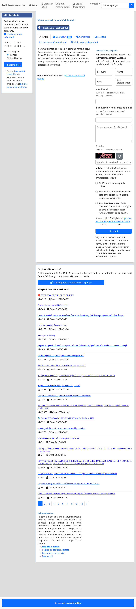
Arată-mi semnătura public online (112, 222)
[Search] (115, 5)
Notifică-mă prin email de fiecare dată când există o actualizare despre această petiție (115, 232)
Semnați (114, 268)
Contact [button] (94, 3)
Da (105, 261)
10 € (19, 122)
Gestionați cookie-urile (53, 590)
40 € (19, 125)
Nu (119, 261)
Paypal (13, 134)
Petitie (43, 74)
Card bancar (16, 138)
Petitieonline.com (13, 5)
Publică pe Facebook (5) (52, 65)
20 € (9, 125)
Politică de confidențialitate (52, 79)
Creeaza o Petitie (47, 5)
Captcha (99, 183)
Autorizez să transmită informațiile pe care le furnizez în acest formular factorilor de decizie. (115, 245)
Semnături (62, 74)
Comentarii (83, 74)
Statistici (100, 74)
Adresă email (101, 126)
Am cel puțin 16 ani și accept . (113, 257)
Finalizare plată (13, 144)
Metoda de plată (12, 131)
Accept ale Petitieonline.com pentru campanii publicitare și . (17, 158)
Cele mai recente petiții (63, 5)
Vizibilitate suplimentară (84, 79)
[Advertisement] (85, 33)
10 (81, 541)
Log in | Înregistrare (79, 5)
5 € (8, 122)
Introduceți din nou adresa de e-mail (113, 144)
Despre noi (47, 593)
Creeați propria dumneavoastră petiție (71, 319)
